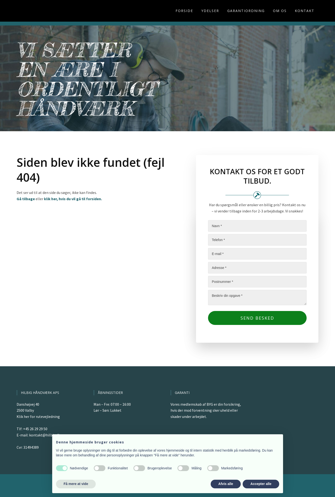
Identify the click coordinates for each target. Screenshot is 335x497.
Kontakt (304, 10)
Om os (280, 10)
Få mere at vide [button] (76, 484)
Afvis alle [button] (225, 484)
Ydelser (210, 10)
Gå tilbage (26, 198)
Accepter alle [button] (260, 484)
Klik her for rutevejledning (38, 416)
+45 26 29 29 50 (35, 428)
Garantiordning (246, 10)
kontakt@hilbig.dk (44, 435)
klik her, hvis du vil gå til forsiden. (73, 198)
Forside (184, 10)
